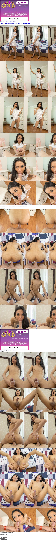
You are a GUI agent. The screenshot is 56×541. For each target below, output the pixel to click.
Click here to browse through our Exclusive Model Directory (7, 532)
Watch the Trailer (2, 351)
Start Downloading (2, 208)
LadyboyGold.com (8, 535)
